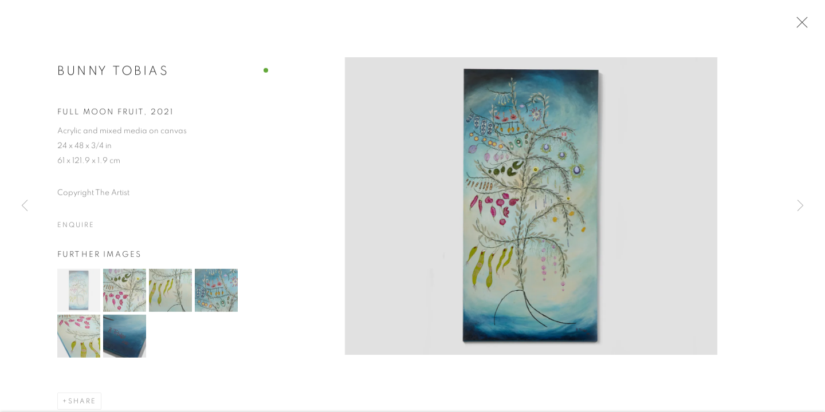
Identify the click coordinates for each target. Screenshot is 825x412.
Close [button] (799, 25)
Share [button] (82, 403)
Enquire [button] (75, 227)
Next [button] (800, 206)
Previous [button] (24, 206)
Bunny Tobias (113, 74)
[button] (78, 292)
